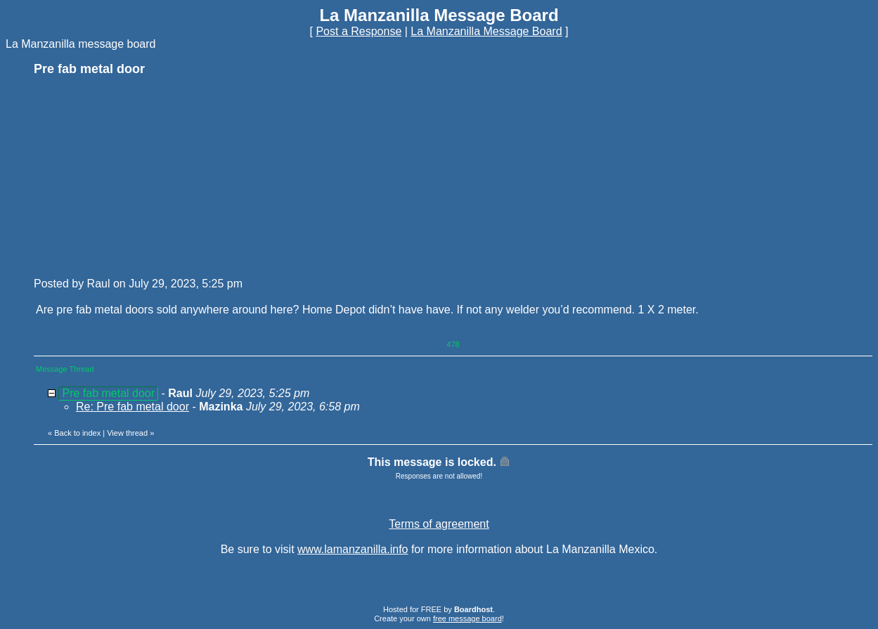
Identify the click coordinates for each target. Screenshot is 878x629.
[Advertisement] (139, 176)
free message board (467, 618)
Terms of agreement (439, 524)
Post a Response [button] (358, 31)
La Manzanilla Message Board (486, 31)
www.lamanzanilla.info (352, 549)
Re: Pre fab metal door (132, 407)
